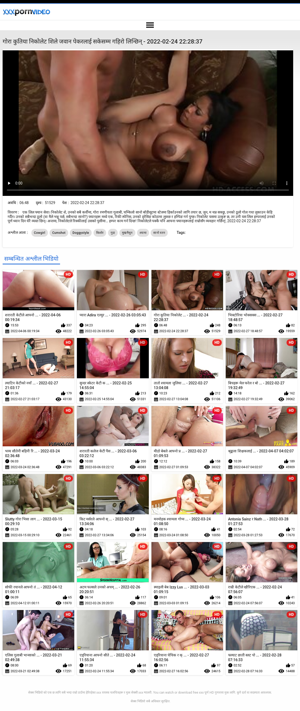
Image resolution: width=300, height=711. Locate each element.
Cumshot (59, 233)
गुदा (113, 233)
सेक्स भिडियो (138, 701)
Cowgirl (39, 233)
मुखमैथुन (127, 233)
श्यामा (143, 233)
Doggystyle (80, 233)
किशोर (100, 233)
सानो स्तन (159, 233)
